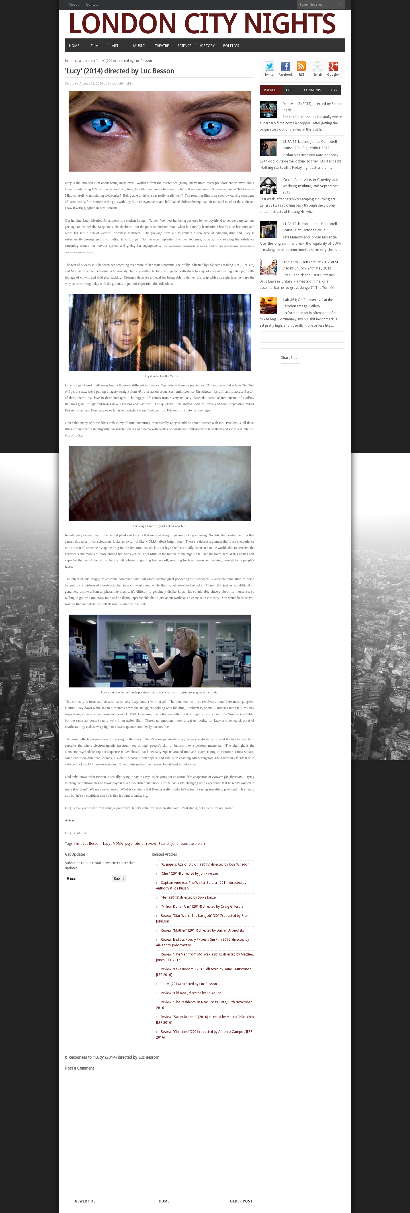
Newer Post (86, 1201)
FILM (95, 46)
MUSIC (139, 46)
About (74, 4)
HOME (74, 46)
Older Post (241, 1201)
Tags (333, 90)
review (151, 844)
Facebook (285, 75)
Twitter (269, 75)
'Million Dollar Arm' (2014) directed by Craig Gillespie (202, 907)
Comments (312, 90)
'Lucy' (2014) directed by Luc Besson (189, 984)
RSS (301, 75)
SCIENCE (184, 46)
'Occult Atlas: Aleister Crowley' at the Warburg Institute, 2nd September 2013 (311, 186)
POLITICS (231, 46)
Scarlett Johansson (173, 844)
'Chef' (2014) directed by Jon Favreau (189, 874)
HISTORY (207, 46)
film (77, 844)
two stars (85, 61)
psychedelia (134, 844)
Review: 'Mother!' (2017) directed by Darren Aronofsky (203, 930)
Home (69, 61)
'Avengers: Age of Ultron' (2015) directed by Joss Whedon (205, 864)
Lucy (106, 844)
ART (115, 46)
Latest (291, 90)
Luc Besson (92, 844)
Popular (271, 90)
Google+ (333, 75)
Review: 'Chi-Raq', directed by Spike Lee (191, 993)
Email (317, 75)
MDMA (118, 844)
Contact (92, 4)
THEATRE (162, 46)
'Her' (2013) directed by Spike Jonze (188, 897)
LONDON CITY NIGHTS (201, 24)
